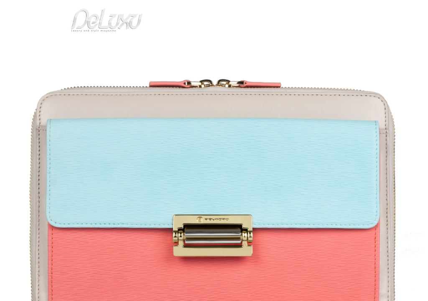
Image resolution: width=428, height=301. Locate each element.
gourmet (398, 48)
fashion (249, 48)
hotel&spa (320, 48)
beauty (212, 48)
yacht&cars (282, 48)
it (375, 10)
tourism (362, 48)
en (402, 10)
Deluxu (22, 68)
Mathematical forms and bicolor (110, 68)
